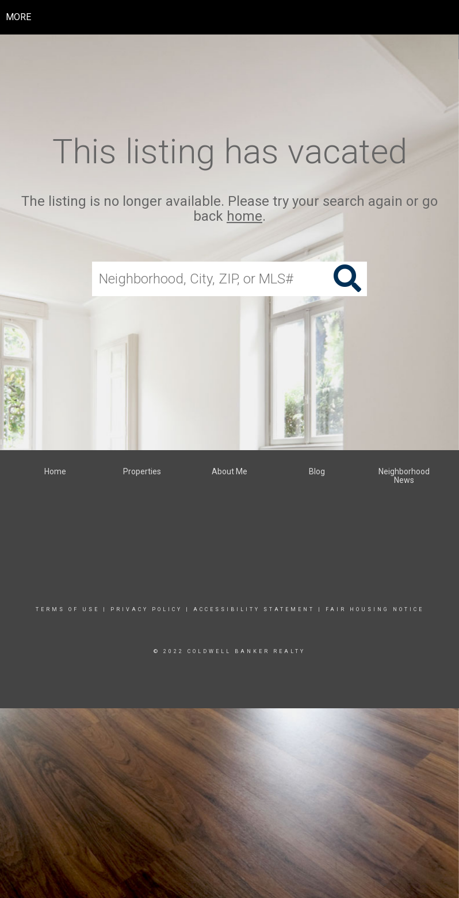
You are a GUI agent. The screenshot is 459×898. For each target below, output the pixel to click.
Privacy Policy (146, 609)
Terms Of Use (68, 609)
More (18, 16)
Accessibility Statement (254, 609)
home (244, 217)
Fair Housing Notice (375, 609)
